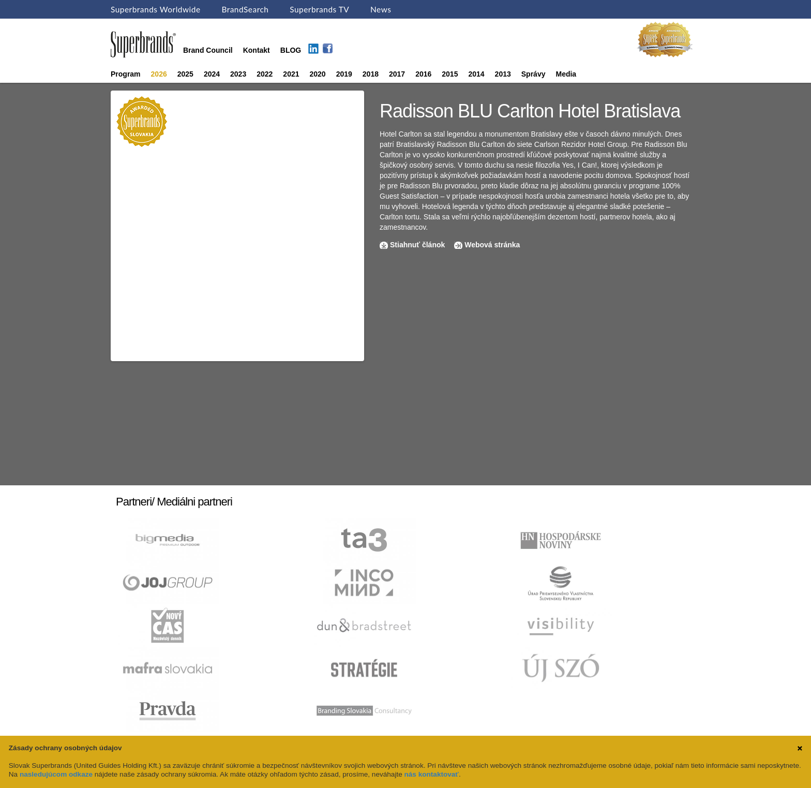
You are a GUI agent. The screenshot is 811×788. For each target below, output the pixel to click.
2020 (318, 74)
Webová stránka (492, 245)
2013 (503, 74)
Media (565, 74)
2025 (185, 74)
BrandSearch (244, 9)
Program (126, 74)
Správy (533, 74)
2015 (450, 74)
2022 (265, 74)
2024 (212, 74)
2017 (397, 74)
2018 (371, 74)
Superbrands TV (319, 9)
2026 (159, 74)
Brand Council (208, 50)
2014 (476, 74)
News (380, 9)
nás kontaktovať (431, 774)
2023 (238, 74)
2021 (291, 74)
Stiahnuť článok (418, 245)
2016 (423, 74)
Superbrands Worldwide (156, 9)
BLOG (290, 50)
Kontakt (256, 50)
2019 (344, 74)
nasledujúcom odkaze (56, 774)
